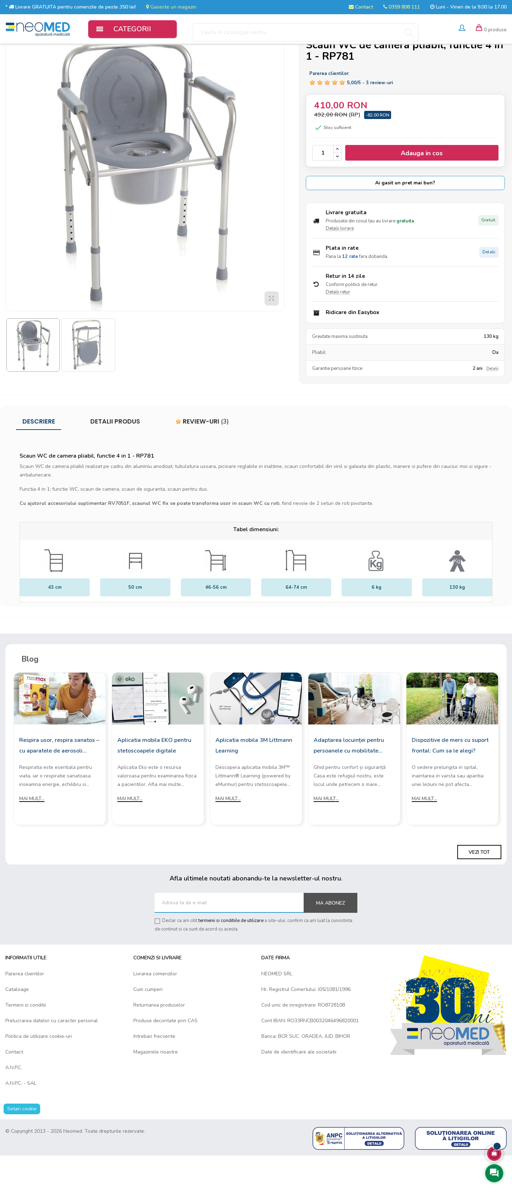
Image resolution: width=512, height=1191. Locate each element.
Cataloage (17, 1024)
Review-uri (202, 457)
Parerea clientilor (24, 1009)
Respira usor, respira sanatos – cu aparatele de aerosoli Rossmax (59, 782)
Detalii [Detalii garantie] (492, 404)
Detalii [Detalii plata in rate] (488, 287)
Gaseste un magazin (171, 7)
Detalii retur (338, 327)
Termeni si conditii (25, 1040)
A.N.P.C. (13, 1102)
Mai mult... (31, 834)
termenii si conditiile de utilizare (230, 956)
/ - (370, 118)
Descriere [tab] (38, 457)
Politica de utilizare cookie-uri (38, 1071)
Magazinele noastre (155, 1087)
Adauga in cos (422, 188)
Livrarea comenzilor (155, 1009)
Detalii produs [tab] (115, 457)
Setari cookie (22, 1144)
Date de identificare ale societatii (298, 1087)
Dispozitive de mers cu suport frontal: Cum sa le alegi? (450, 781)
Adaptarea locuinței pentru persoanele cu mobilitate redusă (349, 782)
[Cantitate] (323, 188)
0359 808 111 (401, 7)
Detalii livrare (340, 264)
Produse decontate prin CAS (165, 1055)
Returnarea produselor (159, 1040)
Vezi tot (479, 887)
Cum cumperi (147, 1024)
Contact (361, 7)
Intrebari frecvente (154, 1071)
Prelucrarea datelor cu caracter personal (51, 1055)
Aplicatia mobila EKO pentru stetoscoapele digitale (154, 781)
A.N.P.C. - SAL (20, 1118)
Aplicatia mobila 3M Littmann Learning (253, 781)
